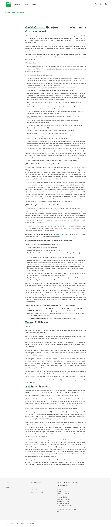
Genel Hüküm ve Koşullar (37, 493)
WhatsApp (8, 487)
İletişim (6, 490)
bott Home (7, 12)
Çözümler (17, 4)
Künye (32, 487)
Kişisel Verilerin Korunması (38, 490)
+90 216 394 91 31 (65, 500)
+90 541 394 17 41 (64, 502)
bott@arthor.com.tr (65, 505)
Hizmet (34, 4)
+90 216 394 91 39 (64, 503)
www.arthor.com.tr (62, 234)
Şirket (26, 4)
